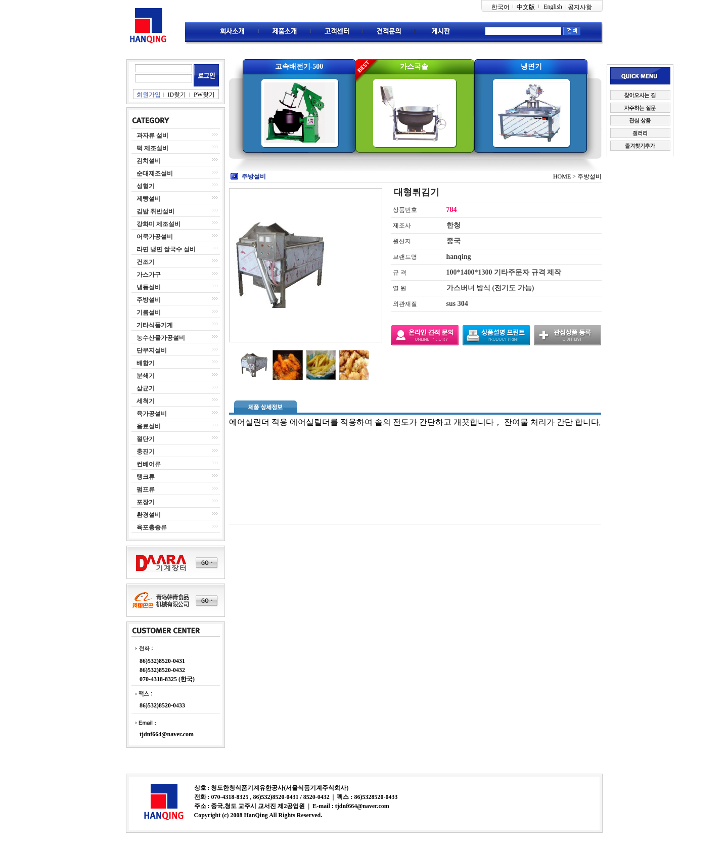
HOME (562, 176)
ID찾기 (176, 94)
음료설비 (148, 426)
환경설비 (148, 514)
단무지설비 (151, 350)
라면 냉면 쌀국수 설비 (166, 249)
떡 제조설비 (152, 148)
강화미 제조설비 (158, 224)
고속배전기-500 (299, 66)
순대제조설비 (154, 173)
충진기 (145, 451)
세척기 (145, 401)
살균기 (145, 388)
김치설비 (148, 160)
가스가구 (148, 274)
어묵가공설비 (154, 236)
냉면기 (531, 66)
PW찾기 (204, 94)
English (552, 6)
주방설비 (148, 299)
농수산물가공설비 (160, 337)
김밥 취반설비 (155, 211)
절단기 (145, 438)
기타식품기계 (154, 325)
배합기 (145, 363)
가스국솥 (414, 66)
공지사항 (580, 7)
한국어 (500, 7)
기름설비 (148, 312)
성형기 (145, 186)
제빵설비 (148, 198)
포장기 (145, 502)
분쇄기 (145, 375)
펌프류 (145, 489)
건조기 (145, 261)
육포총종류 (151, 527)
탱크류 (145, 476)
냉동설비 (148, 287)
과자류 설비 (152, 135)
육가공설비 (151, 413)
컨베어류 (148, 464)
